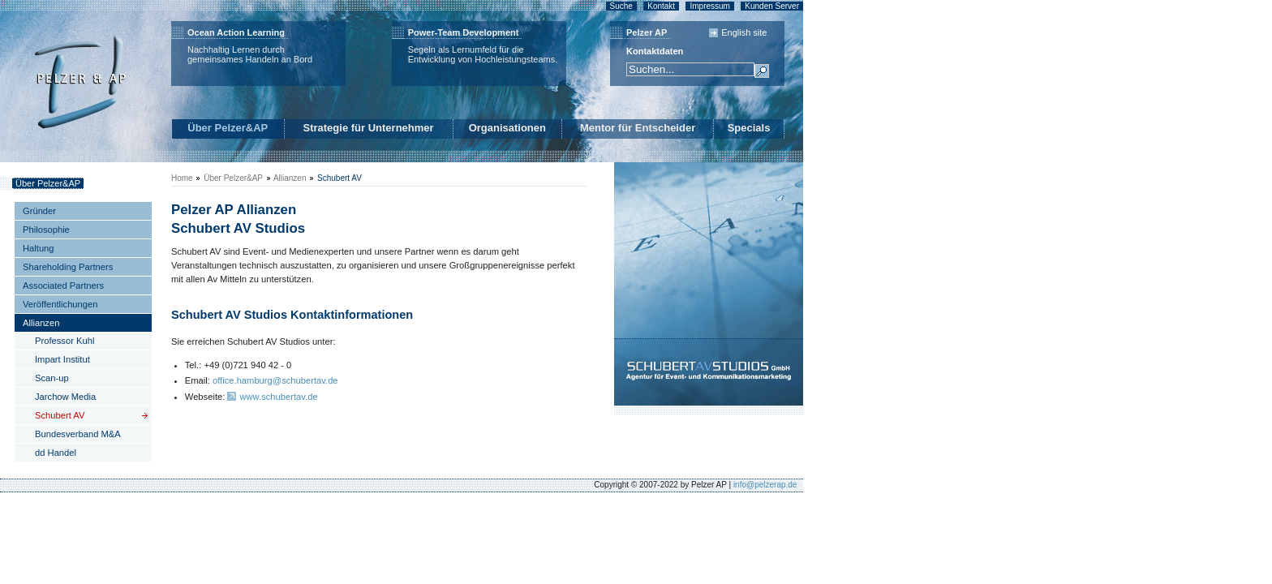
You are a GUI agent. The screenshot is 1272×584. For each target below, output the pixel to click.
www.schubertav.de (278, 397)
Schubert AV (339, 178)
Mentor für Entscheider (637, 128)
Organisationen (507, 128)
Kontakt (661, 6)
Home (182, 178)
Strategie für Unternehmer (368, 128)
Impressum (709, 6)
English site (744, 32)
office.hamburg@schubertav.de (275, 380)
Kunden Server (772, 6)
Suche (621, 6)
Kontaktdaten (654, 51)
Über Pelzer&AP (227, 128)
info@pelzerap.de (765, 484)
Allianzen (290, 178)
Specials (749, 128)
